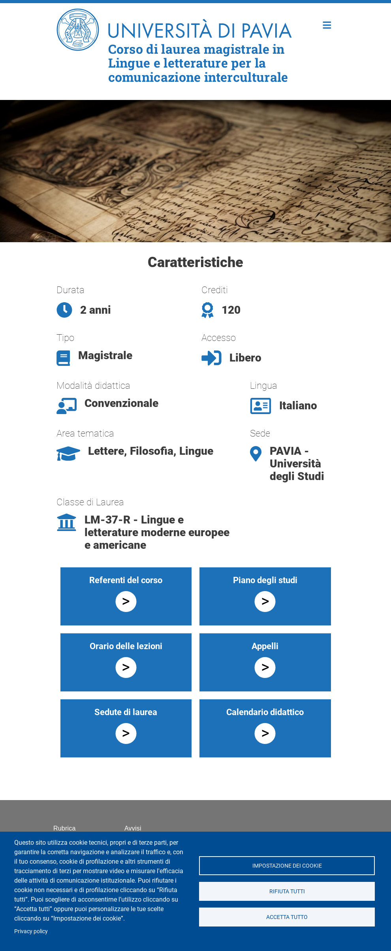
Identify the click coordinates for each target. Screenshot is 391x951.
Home (327, 24)
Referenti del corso (125, 580)
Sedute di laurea (125, 712)
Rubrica (64, 828)
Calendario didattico (265, 712)
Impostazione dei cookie (286, 865)
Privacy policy (31, 931)
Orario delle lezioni (126, 646)
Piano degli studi (265, 580)
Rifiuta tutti (287, 891)
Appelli (265, 646)
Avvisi (132, 828)
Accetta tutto (287, 917)
